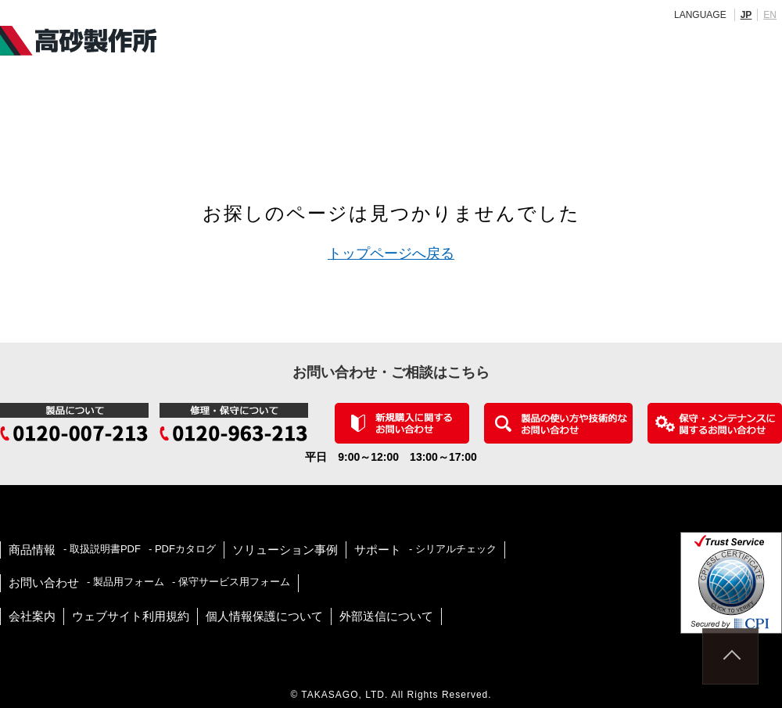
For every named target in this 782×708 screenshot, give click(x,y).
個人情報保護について (264, 616)
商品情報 (32, 549)
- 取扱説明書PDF (102, 549)
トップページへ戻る (391, 253)
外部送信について (386, 616)
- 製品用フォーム (125, 582)
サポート (377, 549)
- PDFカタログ (182, 549)
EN (770, 14)
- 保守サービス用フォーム (231, 582)
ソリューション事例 (285, 549)
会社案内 (32, 616)
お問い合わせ (44, 582)
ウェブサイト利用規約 (130, 616)
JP (746, 14)
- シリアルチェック (453, 549)
